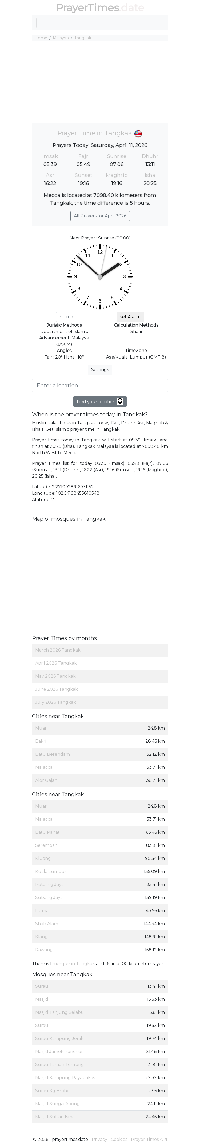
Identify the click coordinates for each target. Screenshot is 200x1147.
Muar (41, 728)
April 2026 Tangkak (56, 663)
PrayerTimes (87, 7)
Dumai (42, 910)
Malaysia (61, 37)
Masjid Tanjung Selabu (59, 1012)
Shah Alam (46, 923)
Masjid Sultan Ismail (56, 1116)
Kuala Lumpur (50, 871)
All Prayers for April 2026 (100, 215)
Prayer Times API (149, 1139)
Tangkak (82, 37)
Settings (100, 369)
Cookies (119, 1139)
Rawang (44, 949)
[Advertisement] (100, 83)
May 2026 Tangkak (55, 676)
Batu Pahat (47, 832)
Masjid (41, 999)
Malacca (44, 767)
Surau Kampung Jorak (59, 1038)
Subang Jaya (49, 897)
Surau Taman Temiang (59, 1064)
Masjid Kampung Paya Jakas (65, 1077)
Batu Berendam (52, 754)
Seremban (46, 845)
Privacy (99, 1139)
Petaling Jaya (49, 884)
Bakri (40, 741)
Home (41, 37)
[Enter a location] (100, 385)
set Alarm (130, 316)
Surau (41, 986)
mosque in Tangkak (74, 963)
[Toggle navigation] (43, 23)
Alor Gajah (46, 780)
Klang (41, 936)
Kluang (43, 858)
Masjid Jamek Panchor (59, 1051)
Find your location (100, 401)
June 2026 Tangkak (56, 689)
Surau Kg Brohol (53, 1090)
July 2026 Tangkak (55, 702)
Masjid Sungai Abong (57, 1103)
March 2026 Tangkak (58, 650)
